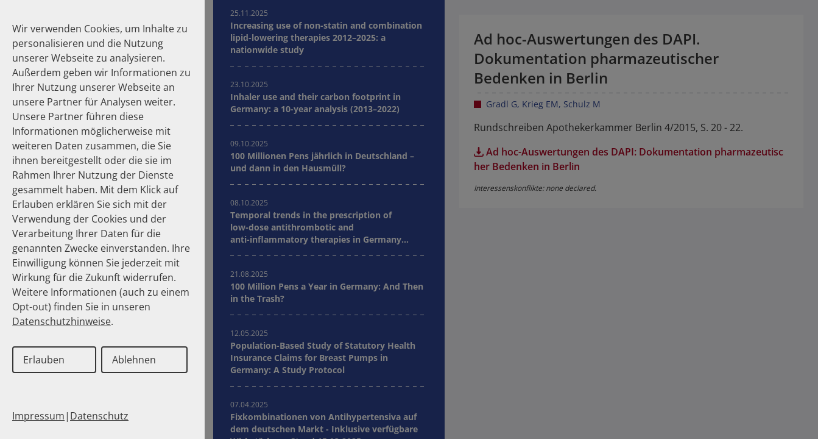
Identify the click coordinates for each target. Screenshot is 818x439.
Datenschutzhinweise (61, 321)
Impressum (38, 416)
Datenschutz (99, 416)
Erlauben (44, 359)
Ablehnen (134, 359)
